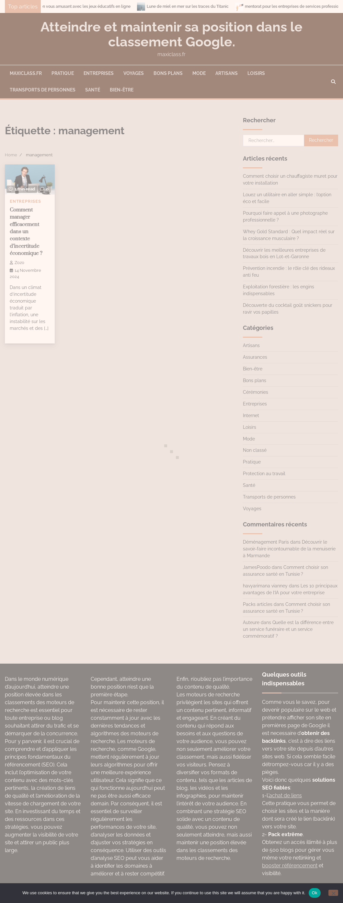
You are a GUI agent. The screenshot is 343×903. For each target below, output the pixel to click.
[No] (333, 893)
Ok (314, 892)
